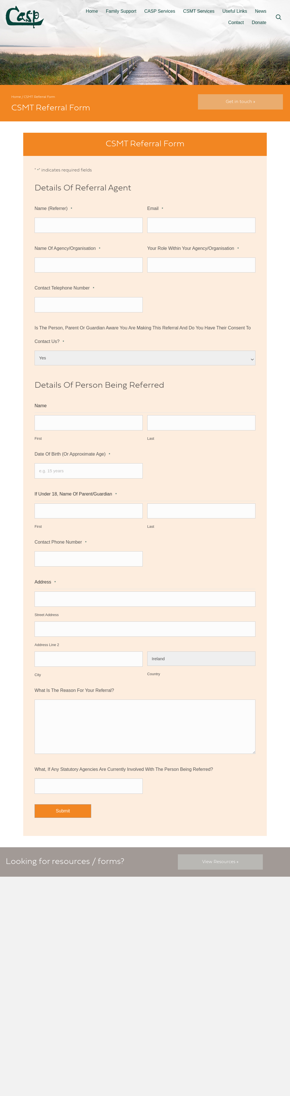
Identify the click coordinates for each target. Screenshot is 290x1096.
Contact (236, 22)
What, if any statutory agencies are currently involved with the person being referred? (124, 762)
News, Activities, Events (175, 969)
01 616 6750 (40, 958)
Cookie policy (234, 903)
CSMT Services (198, 11)
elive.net (270, 1053)
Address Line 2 (47, 638)
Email (155, 208)
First (38, 436)
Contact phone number (61, 538)
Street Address (47, 609)
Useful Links (234, 11)
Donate (259, 22)
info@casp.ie (38, 952)
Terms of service (237, 910)
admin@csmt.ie (111, 948)
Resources (161, 903)
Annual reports (236, 923)
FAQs (225, 916)
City (38, 668)
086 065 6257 (112, 962)
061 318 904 (109, 955)
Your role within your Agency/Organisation (193, 247)
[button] (279, 17)
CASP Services (159, 11)
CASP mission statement (246, 929)
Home (92, 11)
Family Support (121, 11)
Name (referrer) (53, 208)
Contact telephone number (64, 287)
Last (150, 436)
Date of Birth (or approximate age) (72, 451)
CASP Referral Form (172, 910)
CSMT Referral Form (172, 916)
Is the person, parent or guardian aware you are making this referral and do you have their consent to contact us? (143, 334)
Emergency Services (171, 923)
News (260, 11)
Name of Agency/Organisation (67, 247)
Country (153, 668)
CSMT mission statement (246, 936)
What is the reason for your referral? (74, 683)
